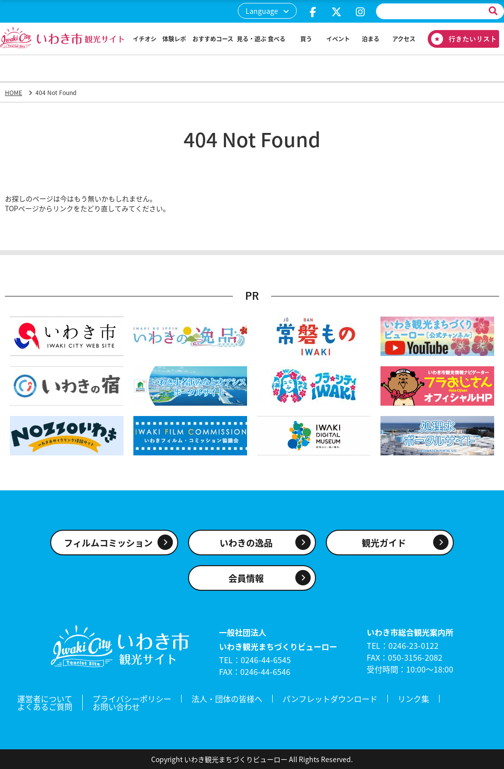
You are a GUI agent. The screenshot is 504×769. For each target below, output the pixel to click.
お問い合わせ (116, 706)
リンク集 (413, 699)
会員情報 (246, 578)
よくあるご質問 (44, 706)
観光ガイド (384, 542)
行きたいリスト (459, 39)
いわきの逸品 (246, 542)
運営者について (44, 699)
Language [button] (262, 11)
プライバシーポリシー (132, 699)
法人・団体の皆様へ (226, 699)
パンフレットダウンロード (330, 699)
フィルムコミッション (108, 542)
